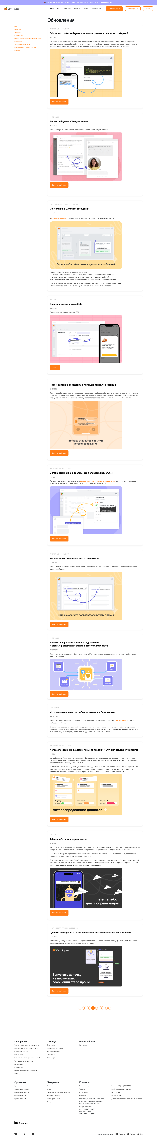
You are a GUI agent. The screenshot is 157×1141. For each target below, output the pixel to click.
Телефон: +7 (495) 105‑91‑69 (121, 1086)
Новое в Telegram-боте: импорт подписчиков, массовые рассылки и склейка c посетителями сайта (79, 644)
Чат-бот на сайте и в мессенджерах (26, 1045)
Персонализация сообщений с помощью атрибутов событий (83, 384)
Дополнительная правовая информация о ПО (126, 1099)
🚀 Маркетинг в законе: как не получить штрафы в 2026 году (78, 2)
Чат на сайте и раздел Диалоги (25, 47)
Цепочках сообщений (59, 218)
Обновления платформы (55, 1048)
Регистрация (133, 9)
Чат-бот (17, 51)
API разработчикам (53, 1051)
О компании (83, 1092)
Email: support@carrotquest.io (121, 1089)
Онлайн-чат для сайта (21, 1051)
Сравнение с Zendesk (21, 1089)
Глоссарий (50, 1102)
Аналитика (18, 32)
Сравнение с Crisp (20, 1095)
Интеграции (18, 35)
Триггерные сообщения (22, 44)
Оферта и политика (85, 1107)
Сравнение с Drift (20, 1099)
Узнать (55, 367)
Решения (66, 9)
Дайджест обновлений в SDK (66, 303)
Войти (148, 9)
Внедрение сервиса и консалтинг (25, 1070)
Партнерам (51, 1054)
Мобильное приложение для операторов (28, 38)
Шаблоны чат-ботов (53, 1095)
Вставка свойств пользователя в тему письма (74, 558)
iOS (140, 1134)
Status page (51, 1058)
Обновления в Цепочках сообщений (69, 208)
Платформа (54, 9)
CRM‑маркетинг (19, 1074)
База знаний (18, 1064)
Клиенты (77, 9)
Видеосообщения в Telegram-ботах (69, 121)
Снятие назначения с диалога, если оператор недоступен (81, 472)
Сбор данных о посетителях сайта (26, 1048)
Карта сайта (115, 1092)
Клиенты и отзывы (85, 1086)
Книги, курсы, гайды (54, 1099)
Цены (86, 9)
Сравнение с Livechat (21, 1092)
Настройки (18, 41)
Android (131, 1134)
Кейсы (49, 1089)
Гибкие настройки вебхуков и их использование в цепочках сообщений (89, 33)
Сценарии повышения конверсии (58, 1092)
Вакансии (82, 1095)
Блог (48, 1086)
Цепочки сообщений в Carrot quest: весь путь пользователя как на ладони (90, 932)
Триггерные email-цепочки (23, 1061)
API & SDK (17, 29)
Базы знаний (121, 720)
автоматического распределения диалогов (97, 481)
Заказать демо (114, 9)
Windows (120, 1134)
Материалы (96, 9)
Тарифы (82, 1089)
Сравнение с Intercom (21, 1086)
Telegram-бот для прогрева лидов (68, 839)
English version (116, 1095)
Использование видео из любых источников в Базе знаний (82, 712)
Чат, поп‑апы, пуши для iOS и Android (27, 1058)
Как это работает (59, 102)
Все (15, 26)
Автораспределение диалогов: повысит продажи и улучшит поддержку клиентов (94, 749)
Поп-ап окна (18, 1054)
